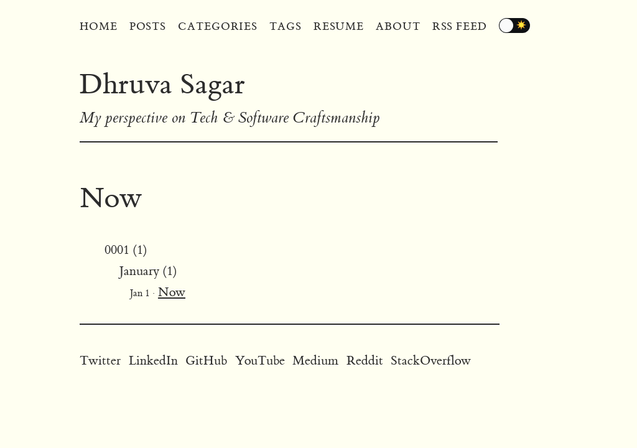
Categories (218, 27)
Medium (315, 360)
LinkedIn (153, 360)
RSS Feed (459, 27)
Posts (148, 27)
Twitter (100, 360)
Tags (285, 27)
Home (99, 27)
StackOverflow (431, 360)
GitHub (206, 360)
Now (171, 292)
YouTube (260, 360)
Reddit (364, 360)
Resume (339, 27)
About (398, 27)
